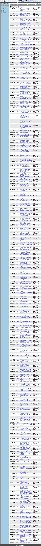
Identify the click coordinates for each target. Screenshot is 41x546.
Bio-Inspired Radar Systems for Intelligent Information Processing (25, 63)
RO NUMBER (12, 7)
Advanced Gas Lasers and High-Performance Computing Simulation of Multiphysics (26, 28)
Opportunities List (4, 5)
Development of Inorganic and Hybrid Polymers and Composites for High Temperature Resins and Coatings (26, 148)
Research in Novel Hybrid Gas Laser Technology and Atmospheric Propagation (25, 439)
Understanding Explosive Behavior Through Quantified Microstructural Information (25, 530)
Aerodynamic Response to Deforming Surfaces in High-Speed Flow (26, 40)
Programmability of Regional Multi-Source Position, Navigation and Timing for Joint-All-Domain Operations (26, 420)
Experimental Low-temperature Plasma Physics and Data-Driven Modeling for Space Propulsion (26, 193)
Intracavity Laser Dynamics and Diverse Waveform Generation (26, 275)
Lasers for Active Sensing (24, 298)
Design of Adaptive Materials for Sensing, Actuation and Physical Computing (25, 129)
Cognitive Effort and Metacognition (25, 80)
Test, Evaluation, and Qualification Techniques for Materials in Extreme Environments (25, 485)
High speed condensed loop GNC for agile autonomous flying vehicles (26, 236)
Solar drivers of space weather (24, 461)
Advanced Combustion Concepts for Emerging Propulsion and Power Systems (25, 18)
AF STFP (2, 4)
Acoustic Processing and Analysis (25, 11)
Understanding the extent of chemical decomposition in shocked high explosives (26, 533)
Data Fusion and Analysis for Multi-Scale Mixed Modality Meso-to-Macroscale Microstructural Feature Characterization (25, 126)
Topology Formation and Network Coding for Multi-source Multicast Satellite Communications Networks (25, 501)
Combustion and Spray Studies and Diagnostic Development (25, 89)
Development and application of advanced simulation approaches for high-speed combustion (25, 139)
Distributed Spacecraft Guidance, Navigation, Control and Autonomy (25, 157)
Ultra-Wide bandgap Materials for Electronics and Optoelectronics (25, 519)
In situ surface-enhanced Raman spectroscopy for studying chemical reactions (25, 256)
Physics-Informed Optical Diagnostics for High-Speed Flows (26, 406)
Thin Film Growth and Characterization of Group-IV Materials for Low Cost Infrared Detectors (26, 496)
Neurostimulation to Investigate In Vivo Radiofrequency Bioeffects (26, 361)
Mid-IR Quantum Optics (23, 329)
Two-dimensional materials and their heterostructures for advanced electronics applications (25, 515)
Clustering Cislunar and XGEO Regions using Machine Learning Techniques (26, 79)
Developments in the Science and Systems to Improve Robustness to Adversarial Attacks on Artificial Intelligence (25, 153)
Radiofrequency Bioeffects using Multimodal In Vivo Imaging (25, 428)
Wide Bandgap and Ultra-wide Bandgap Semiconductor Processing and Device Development (26, 540)
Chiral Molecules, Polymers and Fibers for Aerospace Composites (26, 78)
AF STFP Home (3, 12)
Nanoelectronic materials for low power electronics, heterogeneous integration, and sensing (26, 350)
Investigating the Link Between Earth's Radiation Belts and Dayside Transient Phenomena (26, 280)
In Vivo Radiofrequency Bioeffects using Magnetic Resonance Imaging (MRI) (26, 258)
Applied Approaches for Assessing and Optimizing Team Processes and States (26, 48)
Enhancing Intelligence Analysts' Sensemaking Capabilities (25, 186)
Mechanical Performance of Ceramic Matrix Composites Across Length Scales (25, 320)
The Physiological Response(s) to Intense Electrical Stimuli (25, 490)
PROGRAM (17, 7)
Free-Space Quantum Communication (26, 205)
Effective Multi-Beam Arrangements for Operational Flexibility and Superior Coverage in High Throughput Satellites (26, 162)
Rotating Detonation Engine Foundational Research (24, 449)
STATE (39, 7)
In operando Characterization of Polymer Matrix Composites (25, 254)
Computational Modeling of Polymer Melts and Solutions (25, 100)
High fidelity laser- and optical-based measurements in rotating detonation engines (25, 229)
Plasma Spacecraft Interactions (25, 409)
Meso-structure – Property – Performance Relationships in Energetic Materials (26, 324)
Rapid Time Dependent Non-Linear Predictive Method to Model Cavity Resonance (25, 430)
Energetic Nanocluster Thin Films (25, 179)
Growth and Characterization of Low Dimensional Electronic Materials (25, 220)
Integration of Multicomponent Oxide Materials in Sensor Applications (25, 274)
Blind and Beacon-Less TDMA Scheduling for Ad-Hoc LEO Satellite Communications (25, 67)
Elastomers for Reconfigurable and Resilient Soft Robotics (25, 164)
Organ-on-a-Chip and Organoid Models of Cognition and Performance (26, 392)
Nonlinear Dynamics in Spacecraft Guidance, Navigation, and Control (25, 370)
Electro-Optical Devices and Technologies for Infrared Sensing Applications (25, 166)
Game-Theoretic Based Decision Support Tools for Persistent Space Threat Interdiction (25, 217)
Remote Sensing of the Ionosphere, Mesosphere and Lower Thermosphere (26, 435)
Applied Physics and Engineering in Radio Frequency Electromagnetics (25, 50)
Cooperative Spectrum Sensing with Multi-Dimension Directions (25, 112)
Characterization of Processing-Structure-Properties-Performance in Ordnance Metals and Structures (25, 74)
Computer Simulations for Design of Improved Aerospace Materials (25, 106)
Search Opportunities (4, 6)
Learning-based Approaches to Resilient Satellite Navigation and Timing (26, 300)
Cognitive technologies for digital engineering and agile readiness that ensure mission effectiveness (25, 83)
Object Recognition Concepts (24, 386)
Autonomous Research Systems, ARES (26, 56)
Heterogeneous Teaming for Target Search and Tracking (25, 227)
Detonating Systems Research (24, 136)
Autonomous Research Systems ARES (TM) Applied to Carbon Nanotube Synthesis (26, 55)
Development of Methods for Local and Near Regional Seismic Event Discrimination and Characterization (26, 150)
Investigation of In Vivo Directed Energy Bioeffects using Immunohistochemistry (26, 285)
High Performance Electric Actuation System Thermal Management (25, 233)
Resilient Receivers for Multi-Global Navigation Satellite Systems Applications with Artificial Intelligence (26, 443)
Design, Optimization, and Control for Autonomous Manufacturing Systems (26, 135)
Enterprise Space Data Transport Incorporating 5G (25, 190)
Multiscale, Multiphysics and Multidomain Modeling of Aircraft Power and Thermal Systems (26, 345)
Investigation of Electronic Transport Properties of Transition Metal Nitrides (26, 284)
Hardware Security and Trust (24, 224)
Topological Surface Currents (24, 498)
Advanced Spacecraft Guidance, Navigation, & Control (25, 36)
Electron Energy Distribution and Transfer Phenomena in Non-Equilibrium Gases (25, 170)
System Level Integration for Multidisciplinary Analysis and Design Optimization (26, 481)
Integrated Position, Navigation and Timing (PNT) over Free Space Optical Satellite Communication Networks (26, 268)
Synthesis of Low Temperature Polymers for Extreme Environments (25, 479)
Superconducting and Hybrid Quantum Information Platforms (26, 469)
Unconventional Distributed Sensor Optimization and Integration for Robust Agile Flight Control (26, 526)
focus (40, 3)
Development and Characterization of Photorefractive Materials (26, 142)
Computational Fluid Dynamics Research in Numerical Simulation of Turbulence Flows (25, 98)
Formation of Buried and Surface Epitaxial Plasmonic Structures (25, 204)
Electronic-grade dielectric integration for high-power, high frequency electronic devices (26, 174)
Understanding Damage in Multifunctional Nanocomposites (25, 528)
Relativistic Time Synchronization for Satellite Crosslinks (25, 432)
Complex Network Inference (24, 91)
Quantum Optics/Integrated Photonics (26, 423)
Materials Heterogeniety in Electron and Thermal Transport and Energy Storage (26, 315)
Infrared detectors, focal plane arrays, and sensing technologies (26, 263)
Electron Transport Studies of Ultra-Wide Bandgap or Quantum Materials (26, 172)
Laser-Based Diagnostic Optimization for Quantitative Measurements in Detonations (26, 295)
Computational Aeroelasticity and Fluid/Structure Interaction (25, 93)
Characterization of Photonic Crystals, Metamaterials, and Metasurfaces (26, 72)
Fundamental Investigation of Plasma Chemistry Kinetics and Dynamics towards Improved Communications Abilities (26, 211)
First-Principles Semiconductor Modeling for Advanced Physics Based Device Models (26, 202)
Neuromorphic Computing (24, 359)
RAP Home (2, 11)
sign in (37, 3)
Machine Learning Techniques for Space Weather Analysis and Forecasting (25, 9)
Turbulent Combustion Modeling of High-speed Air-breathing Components (26, 513)
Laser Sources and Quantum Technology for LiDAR (24, 291)
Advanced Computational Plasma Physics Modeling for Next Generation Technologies (26, 20)
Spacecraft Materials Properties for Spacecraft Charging (25, 467)
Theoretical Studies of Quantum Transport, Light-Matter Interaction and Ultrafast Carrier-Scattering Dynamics (26, 492)
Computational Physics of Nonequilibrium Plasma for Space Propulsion (25, 104)
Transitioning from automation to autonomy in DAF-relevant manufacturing (25, 507)
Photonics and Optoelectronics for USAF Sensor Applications (25, 401)
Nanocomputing (22, 348)
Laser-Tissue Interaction (23, 296)
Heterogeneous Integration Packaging (26, 225)
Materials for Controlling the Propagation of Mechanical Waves (25, 312)
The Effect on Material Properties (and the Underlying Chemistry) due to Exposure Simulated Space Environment (26, 488)
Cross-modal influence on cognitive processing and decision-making (25, 113)
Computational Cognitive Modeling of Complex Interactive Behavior (26, 94)
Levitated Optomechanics (24, 301)
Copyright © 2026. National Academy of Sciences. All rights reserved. (20, 544)
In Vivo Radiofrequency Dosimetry (25, 259)
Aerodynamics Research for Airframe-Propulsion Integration (26, 41)
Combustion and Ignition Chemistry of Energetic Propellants (26, 87)
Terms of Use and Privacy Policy (20, 545)
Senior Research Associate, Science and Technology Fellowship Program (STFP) (25, 457)
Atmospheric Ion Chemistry (24, 52)
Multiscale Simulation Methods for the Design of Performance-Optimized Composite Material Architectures (26, 343)
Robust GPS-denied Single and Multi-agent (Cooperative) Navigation (26, 447)
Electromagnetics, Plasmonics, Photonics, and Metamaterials (25, 168)
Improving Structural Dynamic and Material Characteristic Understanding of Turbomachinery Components (26, 252)
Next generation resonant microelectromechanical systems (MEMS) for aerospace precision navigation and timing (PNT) (25, 363)
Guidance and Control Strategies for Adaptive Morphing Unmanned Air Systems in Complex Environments (25, 223)
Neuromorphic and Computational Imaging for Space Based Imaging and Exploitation (26, 358)
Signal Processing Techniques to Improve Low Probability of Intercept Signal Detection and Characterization (26, 460)
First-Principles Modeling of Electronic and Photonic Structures (26, 200)
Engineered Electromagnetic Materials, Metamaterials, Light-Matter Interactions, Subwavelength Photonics (26, 182)
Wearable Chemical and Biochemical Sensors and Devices (25, 538)
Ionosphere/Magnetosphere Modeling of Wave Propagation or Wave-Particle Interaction (26, 289)
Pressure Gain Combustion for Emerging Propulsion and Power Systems (25, 412)
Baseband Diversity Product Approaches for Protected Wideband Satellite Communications (25, 61)
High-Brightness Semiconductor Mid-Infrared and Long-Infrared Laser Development (25, 238)
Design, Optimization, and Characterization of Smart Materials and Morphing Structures (26, 133)
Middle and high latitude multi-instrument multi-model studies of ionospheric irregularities (25, 332)
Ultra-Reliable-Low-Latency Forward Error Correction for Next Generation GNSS (25, 517)
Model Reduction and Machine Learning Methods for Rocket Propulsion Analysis (26, 334)
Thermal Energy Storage (24, 494)
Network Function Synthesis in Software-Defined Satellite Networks (25, 354)
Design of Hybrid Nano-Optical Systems (26, 130)
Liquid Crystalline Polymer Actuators (25, 303)
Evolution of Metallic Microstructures (25, 191)
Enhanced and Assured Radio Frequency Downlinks (24, 184)
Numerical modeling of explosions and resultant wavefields (26, 383)
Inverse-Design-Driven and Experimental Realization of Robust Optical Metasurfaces (25, 277)
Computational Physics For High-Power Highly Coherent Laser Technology (26, 102)
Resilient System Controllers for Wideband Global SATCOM (25, 445)
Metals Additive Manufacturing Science (26, 325)
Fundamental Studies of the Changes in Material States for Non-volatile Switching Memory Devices (26, 214)
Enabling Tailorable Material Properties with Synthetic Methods (26, 178)
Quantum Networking (23, 422)
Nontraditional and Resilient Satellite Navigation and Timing (25, 372)
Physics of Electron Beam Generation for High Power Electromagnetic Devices (26, 404)
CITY (34, 7)
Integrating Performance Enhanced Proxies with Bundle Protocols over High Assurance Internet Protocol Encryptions (26, 271)
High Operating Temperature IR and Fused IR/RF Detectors (25, 231)
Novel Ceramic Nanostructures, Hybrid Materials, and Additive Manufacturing (26, 373)
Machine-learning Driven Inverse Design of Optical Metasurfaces (26, 310)
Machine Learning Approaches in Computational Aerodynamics (25, 308)
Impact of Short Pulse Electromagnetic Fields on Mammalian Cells (26, 250)
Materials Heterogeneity (23, 313)
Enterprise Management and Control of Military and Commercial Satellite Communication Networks (26, 188)
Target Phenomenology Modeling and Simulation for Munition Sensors (26, 483)
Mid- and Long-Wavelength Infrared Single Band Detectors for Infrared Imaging (25, 328)
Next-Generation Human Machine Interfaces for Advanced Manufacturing (26, 366)
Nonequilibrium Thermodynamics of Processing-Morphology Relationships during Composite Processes (26, 368)
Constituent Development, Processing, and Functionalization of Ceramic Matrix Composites (26, 108)
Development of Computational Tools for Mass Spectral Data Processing (26, 146)
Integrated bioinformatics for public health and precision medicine (25, 264)
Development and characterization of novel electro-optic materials (25, 141)
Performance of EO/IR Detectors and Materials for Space (26, 394)
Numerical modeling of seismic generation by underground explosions (26, 385)
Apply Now (2, 10)
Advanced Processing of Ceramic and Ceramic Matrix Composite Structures (26, 33)
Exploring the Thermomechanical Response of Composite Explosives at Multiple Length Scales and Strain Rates (26, 198)
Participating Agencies (4, 3)
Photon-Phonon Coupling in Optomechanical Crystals (24, 399)
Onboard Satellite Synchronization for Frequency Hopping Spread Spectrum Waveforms (26, 388)
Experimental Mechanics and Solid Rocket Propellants (25, 196)
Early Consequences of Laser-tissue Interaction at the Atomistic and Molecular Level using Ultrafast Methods (26, 159)
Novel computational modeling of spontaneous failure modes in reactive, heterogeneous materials (26, 377)
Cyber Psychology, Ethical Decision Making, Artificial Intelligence (25, 123)
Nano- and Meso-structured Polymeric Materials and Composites (26, 347)
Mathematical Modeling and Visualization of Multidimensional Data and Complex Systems (26, 317)
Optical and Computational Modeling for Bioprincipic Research (26, 391)
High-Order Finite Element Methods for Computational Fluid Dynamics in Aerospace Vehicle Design (26, 241)
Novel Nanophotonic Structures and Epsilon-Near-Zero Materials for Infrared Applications (26, 381)
